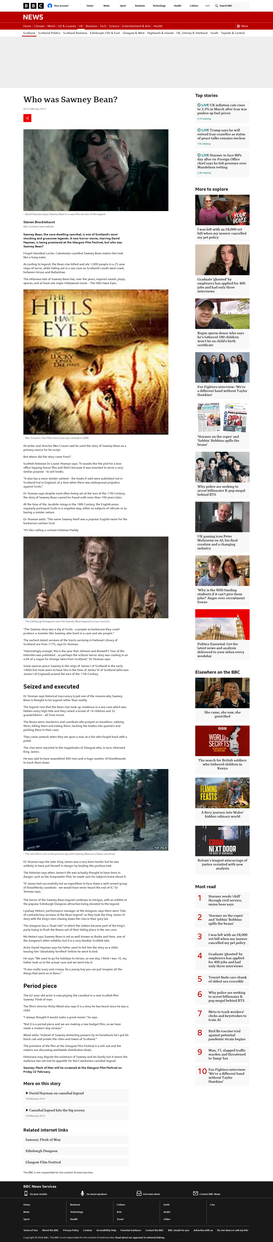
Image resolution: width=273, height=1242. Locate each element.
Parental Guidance (131, 1230)
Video (167, 1219)
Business (140, 5)
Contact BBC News (206, 1193)
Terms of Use (30, 1230)
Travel (120, 1219)
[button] (207, 6)
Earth (166, 1204)
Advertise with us (203, 1230)
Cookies (87, 1230)
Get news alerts (148, 1193)
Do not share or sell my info (232, 1230)
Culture (194, 5)
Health (177, 5)
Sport (123, 5)
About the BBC (50, 1230)
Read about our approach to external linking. (140, 1237)
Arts (119, 1212)
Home (90, 5)
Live (212, 1204)
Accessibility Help (106, 1230)
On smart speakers (93, 1193)
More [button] (242, 26)
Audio (167, 1212)
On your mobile (35, 1193)
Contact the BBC (154, 1230)
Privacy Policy (71, 1230)
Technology (159, 5)
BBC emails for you (178, 1230)
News (106, 5)
